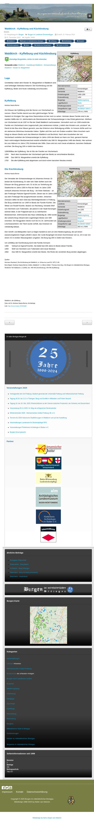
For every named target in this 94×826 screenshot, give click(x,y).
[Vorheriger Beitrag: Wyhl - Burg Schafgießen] (9, 322)
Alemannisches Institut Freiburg (19, 669)
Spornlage (11, 704)
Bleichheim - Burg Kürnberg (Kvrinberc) (24, 572)
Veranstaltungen (13, 658)
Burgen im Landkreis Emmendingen (40, 35)
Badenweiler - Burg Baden (19, 564)
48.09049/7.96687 (84, 224)
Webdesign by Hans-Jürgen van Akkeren (47, 818)
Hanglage (10, 699)
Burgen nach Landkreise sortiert (19, 679)
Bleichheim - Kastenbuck (19, 576)
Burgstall (80, 41)
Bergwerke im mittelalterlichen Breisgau (21, 744)
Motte (26, 45)
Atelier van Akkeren (42, 802)
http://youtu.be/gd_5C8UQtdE (17, 306)
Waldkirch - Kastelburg (26, 65)
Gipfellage (11, 709)
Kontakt (19, 792)
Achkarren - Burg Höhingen (19, 568)
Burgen (21, 35)
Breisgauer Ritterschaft (18, 560)
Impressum (7, 792)
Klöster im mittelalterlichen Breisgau (21, 738)
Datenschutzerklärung (37, 792)
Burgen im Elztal (62, 45)
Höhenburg (11, 694)
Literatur (10, 664)
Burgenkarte (11, 674)
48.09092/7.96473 (84, 109)
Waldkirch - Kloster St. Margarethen (17, 68)
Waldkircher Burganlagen (43, 45)
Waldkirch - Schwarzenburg (45, 65)
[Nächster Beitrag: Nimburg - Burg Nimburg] (87, 322)
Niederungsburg (12, 45)
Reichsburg (11, 719)
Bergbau (10, 724)
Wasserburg (11, 714)
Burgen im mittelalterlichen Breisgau (31, 41)
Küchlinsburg (66, 41)
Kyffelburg (52, 41)
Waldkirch (11, 41)
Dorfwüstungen (13, 733)
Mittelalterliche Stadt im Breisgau (18, 729)
